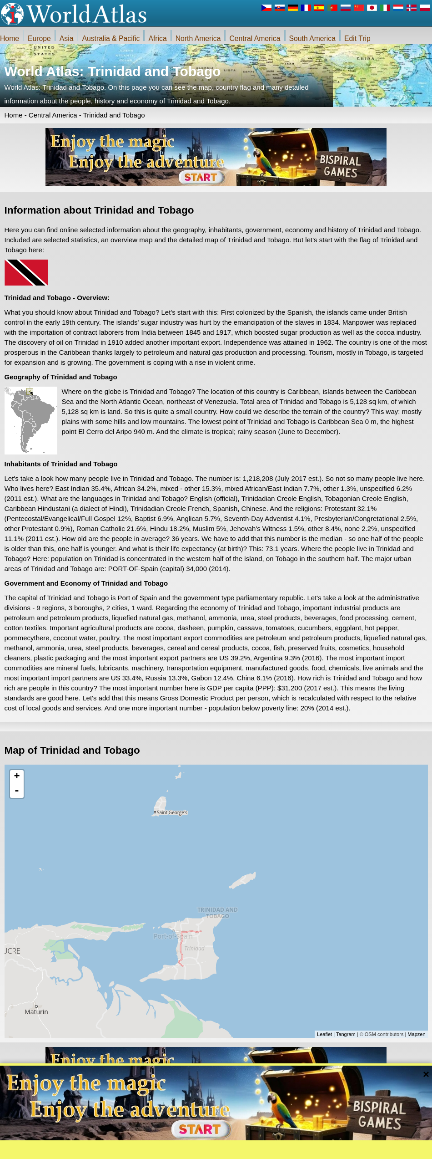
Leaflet (324, 1034)
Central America (254, 38)
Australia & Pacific (111, 38)
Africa (157, 38)
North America (198, 38)
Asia (67, 38)
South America (312, 38)
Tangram (346, 1034)
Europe (39, 38)
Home (9, 38)
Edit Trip (357, 38)
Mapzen (416, 1034)
